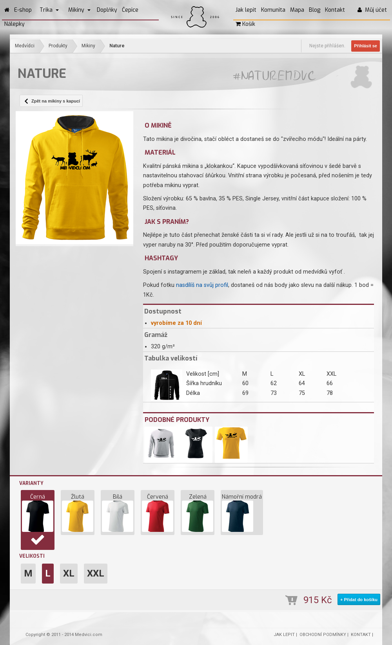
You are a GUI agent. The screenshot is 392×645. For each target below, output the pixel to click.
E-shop (23, 10)
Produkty (58, 46)
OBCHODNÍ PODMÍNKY (322, 634)
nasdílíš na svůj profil (202, 285)
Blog (314, 10)
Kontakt (335, 10)
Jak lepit (246, 10)
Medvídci (24, 46)
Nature (117, 46)
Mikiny (79, 10)
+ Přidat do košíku (358, 599)
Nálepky (14, 24)
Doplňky (107, 10)
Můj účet (372, 10)
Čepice (130, 10)
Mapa (297, 10)
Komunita (273, 10)
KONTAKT (361, 634)
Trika (49, 10)
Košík (245, 24)
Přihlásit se (365, 45)
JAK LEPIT (284, 634)
